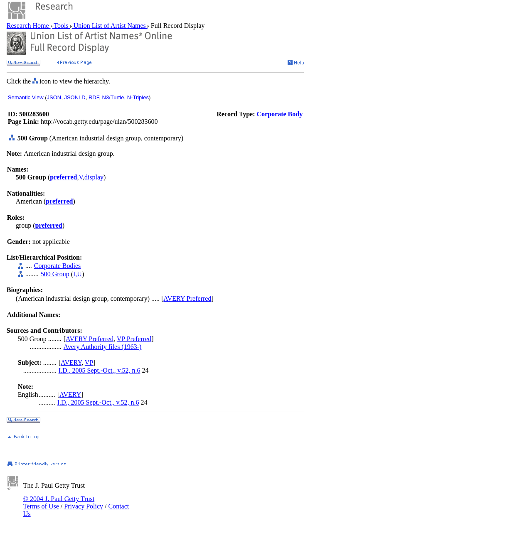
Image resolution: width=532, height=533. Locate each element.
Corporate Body (280, 114)
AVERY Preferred (187, 298)
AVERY (71, 362)
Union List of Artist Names (110, 25)
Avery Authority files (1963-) (103, 346)
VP (89, 362)
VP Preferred (134, 338)
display (93, 177)
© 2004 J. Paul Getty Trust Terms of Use (58, 502)
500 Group (55, 274)
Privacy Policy (83, 506)
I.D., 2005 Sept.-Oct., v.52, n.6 (99, 370)
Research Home (29, 25)
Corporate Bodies (57, 265)
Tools (61, 25)
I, (75, 274)
